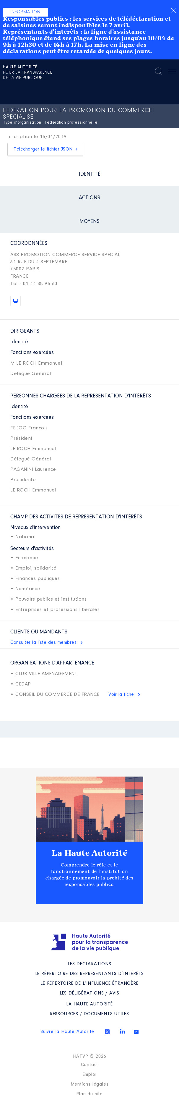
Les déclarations (89, 964)
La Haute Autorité (89, 853)
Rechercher (158, 71)
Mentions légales (90, 1084)
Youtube (136, 1031)
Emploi (90, 1074)
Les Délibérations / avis (89, 993)
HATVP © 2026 (89, 1056)
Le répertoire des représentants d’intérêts (89, 973)
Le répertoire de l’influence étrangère (89, 983)
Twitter (107, 1031)
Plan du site (89, 1094)
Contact (89, 1065)
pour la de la (27, 72)
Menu (172, 72)
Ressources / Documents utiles (89, 1014)
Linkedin (122, 1031)
